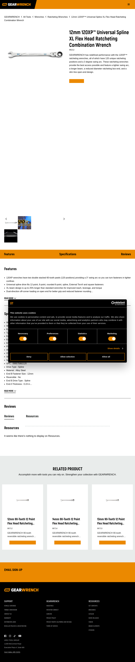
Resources (32, 416)
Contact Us (8, 614)
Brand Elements (94, 626)
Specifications (67, 254)
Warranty (7, 618)
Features (9, 254)
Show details (114, 348)
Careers (49, 614)
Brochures (92, 610)
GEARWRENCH (12, 17)
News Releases (94, 618)
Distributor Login (10, 622)
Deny (28, 357)
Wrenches (39, 17)
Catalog (91, 614)
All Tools (27, 17)
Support (8, 601)
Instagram (10, 636)
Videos (91, 622)
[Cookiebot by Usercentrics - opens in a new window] (113, 303)
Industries (50, 606)
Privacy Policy (51, 618)
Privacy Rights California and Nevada (59, 622)
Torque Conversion (10, 610)
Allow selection (67, 357)
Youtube (19, 636)
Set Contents (93, 606)
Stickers (91, 630)
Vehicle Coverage (10, 606)
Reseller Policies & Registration (15, 626)
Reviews (126, 254)
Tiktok (15, 636)
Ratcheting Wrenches (58, 17)
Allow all (106, 357)
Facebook (5, 636)
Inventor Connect (52, 610)
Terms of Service (52, 626)
